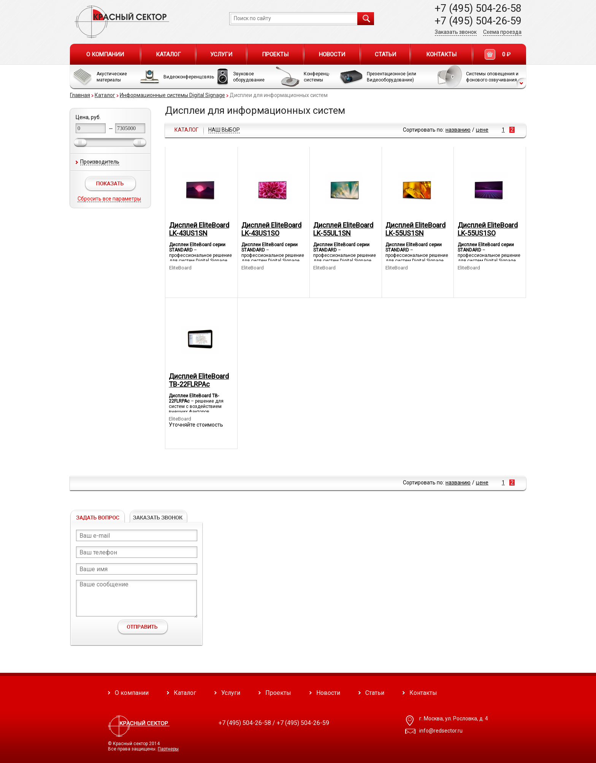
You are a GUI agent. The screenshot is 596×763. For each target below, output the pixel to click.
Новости (332, 54)
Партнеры (168, 749)
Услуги (221, 54)
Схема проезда (502, 32)
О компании (105, 54)
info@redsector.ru (441, 731)
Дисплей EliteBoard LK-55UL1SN (343, 229)
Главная (80, 95)
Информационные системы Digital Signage (172, 95)
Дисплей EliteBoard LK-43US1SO (271, 229)
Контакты (441, 54)
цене (482, 130)
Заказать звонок (456, 32)
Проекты (275, 54)
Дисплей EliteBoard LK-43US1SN (199, 229)
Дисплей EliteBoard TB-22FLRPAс (199, 380)
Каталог (168, 54)
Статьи (385, 54)
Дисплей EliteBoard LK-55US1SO (488, 229)
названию (458, 130)
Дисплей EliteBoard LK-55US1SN (415, 229)
